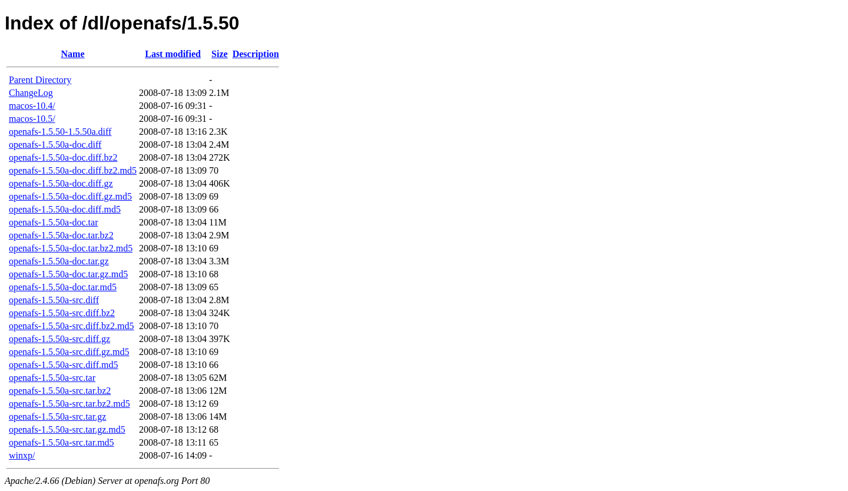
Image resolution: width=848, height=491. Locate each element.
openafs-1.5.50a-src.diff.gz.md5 (69, 352)
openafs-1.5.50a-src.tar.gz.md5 (67, 429)
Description (256, 54)
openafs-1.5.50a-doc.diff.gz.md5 (70, 196)
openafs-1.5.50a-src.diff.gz (59, 339)
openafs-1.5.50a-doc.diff (55, 145)
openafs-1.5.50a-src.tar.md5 (61, 442)
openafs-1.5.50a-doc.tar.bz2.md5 (70, 248)
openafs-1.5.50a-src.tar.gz (57, 417)
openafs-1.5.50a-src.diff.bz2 (62, 313)
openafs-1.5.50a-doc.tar (53, 222)
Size (219, 54)
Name (73, 54)
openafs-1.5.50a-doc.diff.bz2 (63, 157)
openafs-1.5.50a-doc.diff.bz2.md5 (73, 170)
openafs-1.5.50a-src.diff (54, 300)
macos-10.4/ (32, 106)
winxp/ (22, 455)
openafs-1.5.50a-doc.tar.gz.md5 (68, 274)
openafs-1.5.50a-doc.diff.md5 (65, 209)
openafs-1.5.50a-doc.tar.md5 (63, 287)
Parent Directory (40, 80)
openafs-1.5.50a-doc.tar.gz (59, 261)
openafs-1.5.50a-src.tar (52, 378)
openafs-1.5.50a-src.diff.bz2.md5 (71, 326)
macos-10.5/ (32, 119)
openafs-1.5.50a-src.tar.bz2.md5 (69, 404)
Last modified (173, 54)
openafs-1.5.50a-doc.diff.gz (61, 183)
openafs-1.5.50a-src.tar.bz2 (60, 391)
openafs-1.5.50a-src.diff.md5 (63, 365)
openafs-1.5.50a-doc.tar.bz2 (61, 235)
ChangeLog (31, 93)
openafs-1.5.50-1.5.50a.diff (60, 132)
